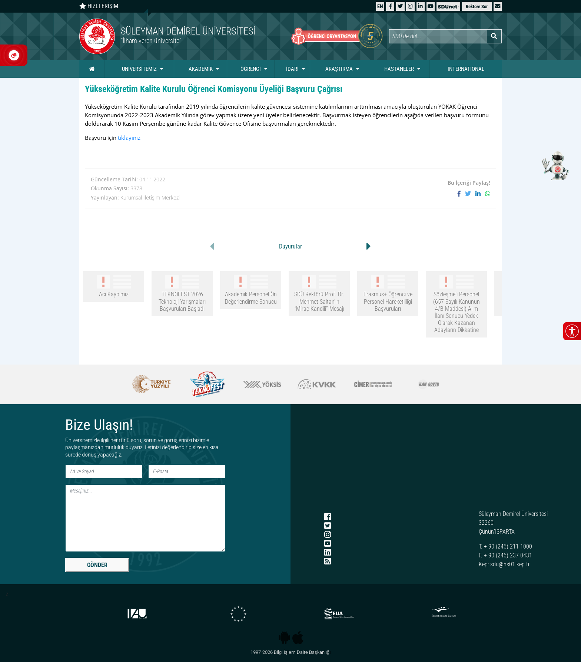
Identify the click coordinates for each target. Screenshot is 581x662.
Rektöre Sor (477, 6)
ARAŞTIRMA (339, 69)
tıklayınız (129, 137)
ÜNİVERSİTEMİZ (139, 69)
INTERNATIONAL (466, 69)
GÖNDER (97, 565)
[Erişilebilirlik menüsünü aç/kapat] (572, 331)
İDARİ (292, 69)
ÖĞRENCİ (250, 69)
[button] (497, 6)
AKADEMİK (201, 69)
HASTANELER (399, 69)
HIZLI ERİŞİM (98, 6)
